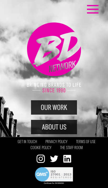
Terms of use (86, 141)
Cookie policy (41, 147)
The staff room (71, 147)
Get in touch (27, 141)
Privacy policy (56, 141)
